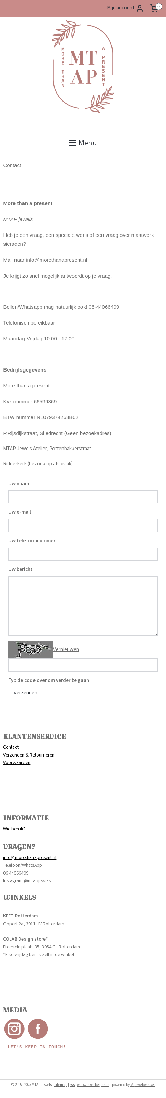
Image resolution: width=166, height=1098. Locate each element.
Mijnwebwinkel (142, 1085)
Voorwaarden (16, 763)
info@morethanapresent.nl (29, 858)
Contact (11, 747)
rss (72, 1085)
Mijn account (125, 8)
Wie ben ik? (14, 829)
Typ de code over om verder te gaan (48, 681)
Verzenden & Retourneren (29, 755)
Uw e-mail (19, 513)
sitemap (60, 1085)
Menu (83, 144)
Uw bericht (20, 570)
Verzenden (25, 693)
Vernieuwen (66, 650)
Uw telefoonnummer (31, 541)
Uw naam (18, 484)
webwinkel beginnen (93, 1085)
